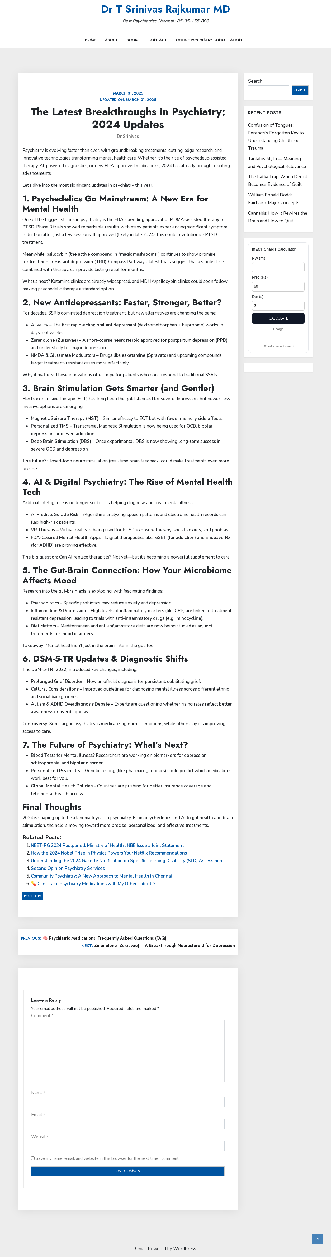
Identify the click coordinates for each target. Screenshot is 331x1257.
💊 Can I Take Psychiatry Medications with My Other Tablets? (93, 884)
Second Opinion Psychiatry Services (68, 868)
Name (38, 1093)
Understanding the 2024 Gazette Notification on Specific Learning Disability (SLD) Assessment (127, 861)
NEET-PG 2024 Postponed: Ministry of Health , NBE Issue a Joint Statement (107, 845)
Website (39, 1137)
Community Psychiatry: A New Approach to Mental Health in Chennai (101, 876)
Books (133, 40)
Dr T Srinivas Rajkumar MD (165, 9)
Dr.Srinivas (128, 136)
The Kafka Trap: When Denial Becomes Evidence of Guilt (277, 180)
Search (255, 81)
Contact (157, 40)
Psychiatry (33, 896)
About (111, 40)
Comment (42, 1016)
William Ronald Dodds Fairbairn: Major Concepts (273, 199)
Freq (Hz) (260, 277)
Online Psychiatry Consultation (209, 40)
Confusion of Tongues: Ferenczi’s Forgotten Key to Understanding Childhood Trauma (276, 136)
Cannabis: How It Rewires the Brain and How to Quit (277, 217)
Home (90, 40)
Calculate (278, 318)
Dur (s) (257, 296)
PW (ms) (259, 258)
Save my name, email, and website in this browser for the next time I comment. (107, 1158)
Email (38, 1115)
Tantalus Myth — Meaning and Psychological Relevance (277, 163)
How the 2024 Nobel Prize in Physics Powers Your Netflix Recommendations (109, 853)
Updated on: (128, 96)
